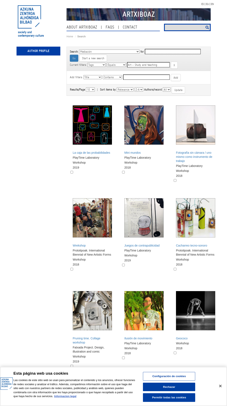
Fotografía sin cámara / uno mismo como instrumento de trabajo (194, 157)
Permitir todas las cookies (169, 397)
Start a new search (93, 58)
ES (202, 4)
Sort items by (108, 89)
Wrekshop (79, 245)
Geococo (182, 338)
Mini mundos (132, 152)
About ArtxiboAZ (82, 27)
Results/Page (77, 89)
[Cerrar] (220, 386)
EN (212, 4)
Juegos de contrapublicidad (141, 245)
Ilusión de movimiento (138, 338)
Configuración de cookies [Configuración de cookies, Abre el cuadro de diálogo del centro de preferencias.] (169, 376)
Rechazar (169, 386)
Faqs (110, 27)
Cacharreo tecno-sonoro (191, 245)
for (142, 51)
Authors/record (153, 89)
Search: (74, 51)
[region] (113, 386)
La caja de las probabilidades (91, 152)
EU (207, 4)
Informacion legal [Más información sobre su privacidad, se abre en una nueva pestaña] (65, 396)
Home (70, 36)
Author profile (38, 51)
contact (130, 27)
